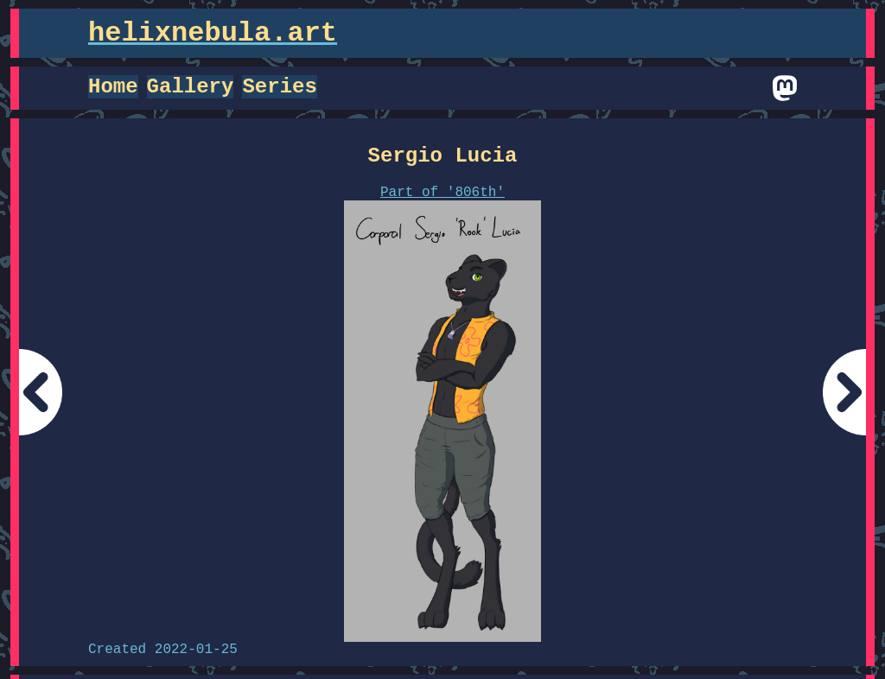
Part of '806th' (442, 192)
